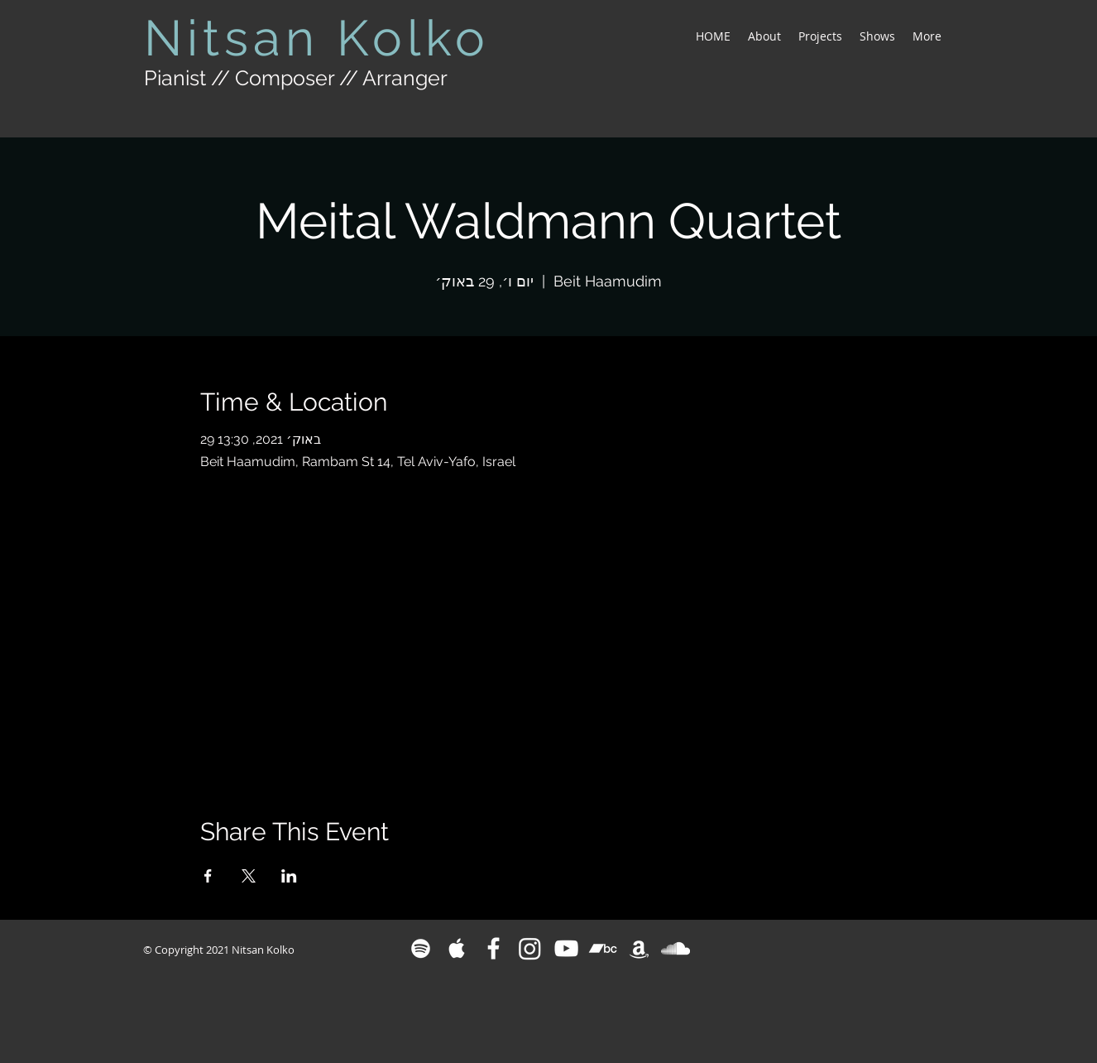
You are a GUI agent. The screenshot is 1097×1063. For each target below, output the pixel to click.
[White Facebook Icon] (493, 948)
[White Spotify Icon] (420, 948)
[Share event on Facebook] (208, 876)
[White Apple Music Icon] (457, 948)
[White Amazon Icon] (639, 948)
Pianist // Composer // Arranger (296, 77)
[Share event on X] (248, 876)
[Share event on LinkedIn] (289, 876)
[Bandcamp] (602, 948)
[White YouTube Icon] (566, 948)
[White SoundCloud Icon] (675, 948)
